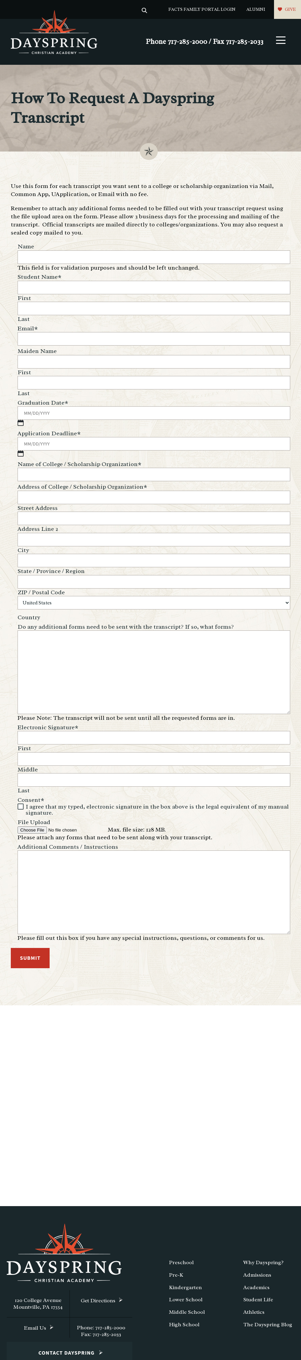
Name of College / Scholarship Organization (79, 465)
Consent (31, 798)
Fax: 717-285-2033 (101, 1336)
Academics (256, 1288)
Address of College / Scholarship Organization (82, 488)
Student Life (258, 1301)
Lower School (185, 1301)
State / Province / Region (51, 572)
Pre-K (176, 1276)
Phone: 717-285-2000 (101, 1329)
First (24, 299)
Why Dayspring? (263, 1264)
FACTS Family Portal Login (202, 9)
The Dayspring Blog (267, 1326)
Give (290, 9)
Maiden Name (37, 352)
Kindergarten (185, 1288)
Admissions (257, 1276)
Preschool (181, 1264)
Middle (28, 767)
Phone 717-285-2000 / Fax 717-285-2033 (204, 42)
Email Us (35, 1329)
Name (26, 248)
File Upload (34, 820)
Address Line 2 (38, 530)
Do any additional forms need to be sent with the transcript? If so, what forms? (126, 628)
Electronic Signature (48, 725)
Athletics (254, 1313)
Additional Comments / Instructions (68, 845)
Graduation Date (43, 404)
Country (29, 619)
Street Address (38, 509)
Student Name (39, 278)
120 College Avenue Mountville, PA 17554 (38, 1305)
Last (24, 320)
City (23, 551)
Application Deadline (49, 435)
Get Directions (98, 1302)
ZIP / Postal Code (41, 594)
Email (28, 330)
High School (184, 1326)
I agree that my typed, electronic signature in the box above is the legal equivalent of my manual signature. (157, 808)
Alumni (255, 9)
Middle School (187, 1313)
